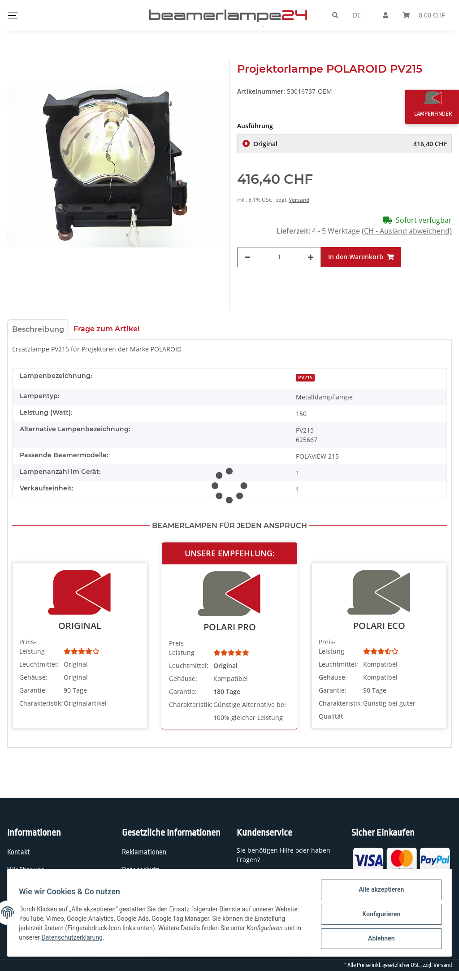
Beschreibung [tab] (38, 329)
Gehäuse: (33, 677)
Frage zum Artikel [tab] (107, 329)
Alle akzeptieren (378, 892)
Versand (299, 200)
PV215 (305, 377)
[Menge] (279, 257)
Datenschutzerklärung (131, 939)
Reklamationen (144, 852)
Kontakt (18, 852)
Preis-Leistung (32, 646)
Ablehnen (378, 939)
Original (350, 143)
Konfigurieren (378, 915)
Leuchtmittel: (39, 664)
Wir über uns (25, 870)
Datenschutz (140, 870)
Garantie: (33, 690)
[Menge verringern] (247, 257)
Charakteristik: (40, 703)
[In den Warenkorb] (361, 257)
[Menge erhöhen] (310, 257)
